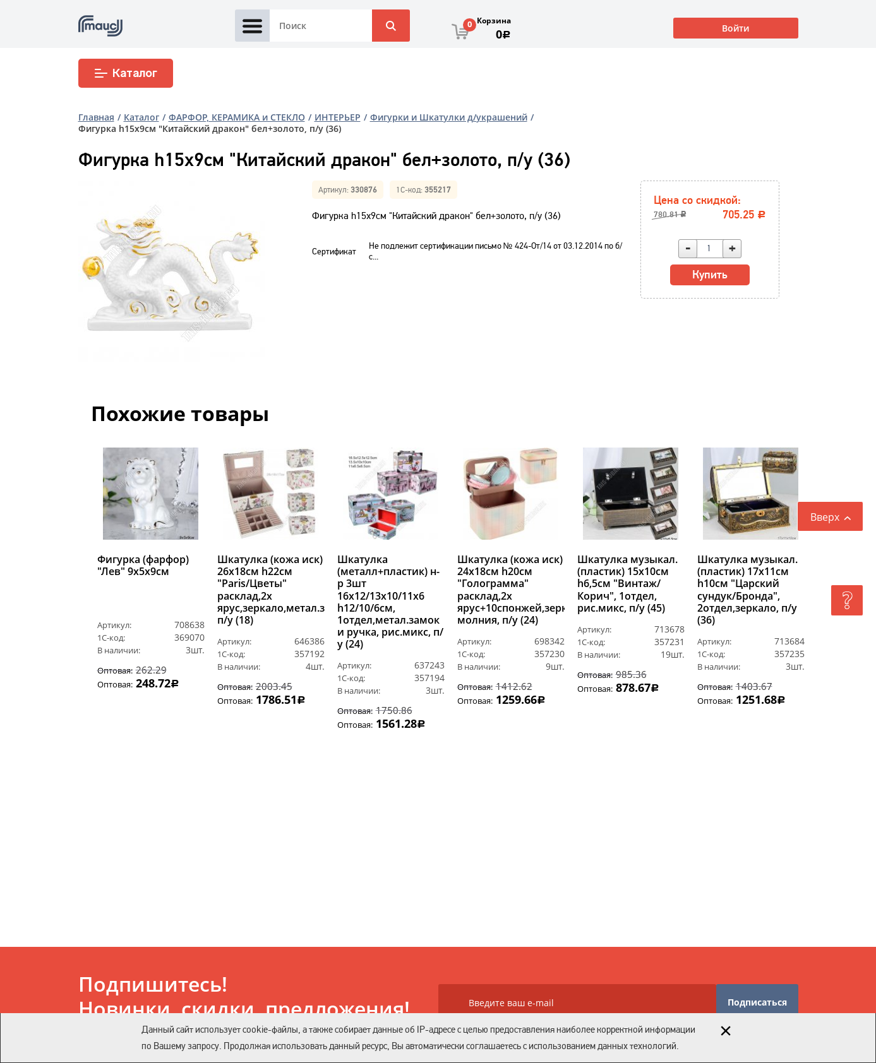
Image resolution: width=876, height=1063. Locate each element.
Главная (96, 117)
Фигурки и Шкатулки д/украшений (448, 117)
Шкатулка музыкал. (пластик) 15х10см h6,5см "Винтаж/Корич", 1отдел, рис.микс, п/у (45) (627, 584)
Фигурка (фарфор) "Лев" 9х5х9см (143, 566)
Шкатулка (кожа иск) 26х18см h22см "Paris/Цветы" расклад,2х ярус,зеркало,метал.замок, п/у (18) (271, 590)
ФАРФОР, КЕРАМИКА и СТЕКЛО (237, 117)
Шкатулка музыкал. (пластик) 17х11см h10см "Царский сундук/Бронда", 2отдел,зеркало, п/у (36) (747, 590)
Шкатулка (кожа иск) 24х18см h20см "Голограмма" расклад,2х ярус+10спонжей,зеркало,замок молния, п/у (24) (511, 590)
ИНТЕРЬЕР (338, 117)
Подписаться (757, 1002)
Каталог (125, 73)
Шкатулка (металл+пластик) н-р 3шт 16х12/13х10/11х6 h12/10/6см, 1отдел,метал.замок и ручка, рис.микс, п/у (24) (390, 602)
